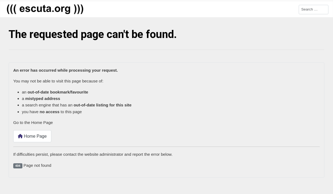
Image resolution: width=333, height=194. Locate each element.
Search (292, 9)
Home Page (32, 136)
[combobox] (313, 9)
